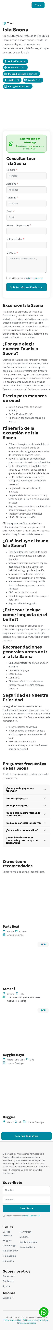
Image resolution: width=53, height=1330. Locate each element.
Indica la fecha (14, 239)
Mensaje (11, 252)
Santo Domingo (28, 1241)
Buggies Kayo (27, 1246)
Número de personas (17, 225)
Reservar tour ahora (26, 1136)
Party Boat (25, 1231)
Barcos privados (7, 1233)
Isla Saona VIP (10, 1250)
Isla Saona (8, 1260)
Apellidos (11, 183)
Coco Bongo (9, 1245)
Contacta (8, 1281)
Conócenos (9, 1276)
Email (9, 211)
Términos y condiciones (26, 1323)
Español (7, 1297)
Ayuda (6, 1286)
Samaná (24, 1236)
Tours (38, 5)
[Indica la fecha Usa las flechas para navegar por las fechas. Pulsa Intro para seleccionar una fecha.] (26, 245)
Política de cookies (30, 1320)
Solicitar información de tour (26, 287)
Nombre (10, 169)
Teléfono (11, 197)
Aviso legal (44, 1320)
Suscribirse (26, 1208)
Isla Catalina (9, 1255)
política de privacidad (34, 278)
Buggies (7, 1240)
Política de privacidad (12, 1320)
